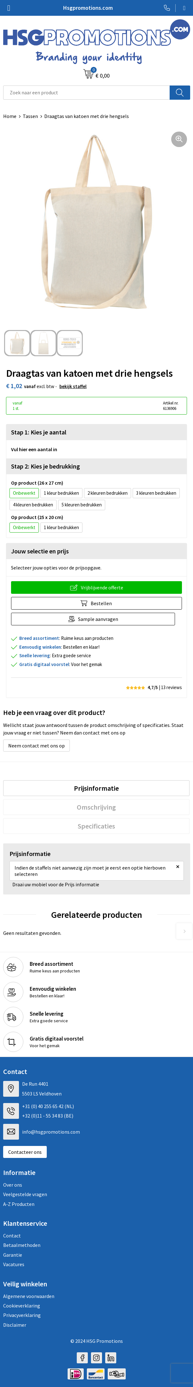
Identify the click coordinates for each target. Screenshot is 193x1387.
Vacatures (13, 1264)
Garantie (12, 1255)
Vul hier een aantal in (34, 449)
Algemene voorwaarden (28, 1296)
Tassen (30, 116)
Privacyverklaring (22, 1315)
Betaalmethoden (21, 1245)
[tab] (96, 788)
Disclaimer (14, 1325)
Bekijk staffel (73, 386)
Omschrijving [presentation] (96, 807)
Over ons (12, 1185)
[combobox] (86, 93)
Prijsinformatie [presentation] (96, 788)
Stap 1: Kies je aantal (38, 432)
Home (9, 116)
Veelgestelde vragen (25, 1194)
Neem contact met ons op (36, 745)
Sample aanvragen (98, 619)
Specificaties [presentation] (96, 826)
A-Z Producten (18, 1204)
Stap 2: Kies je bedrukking (45, 466)
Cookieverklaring (21, 1305)
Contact (12, 1235)
